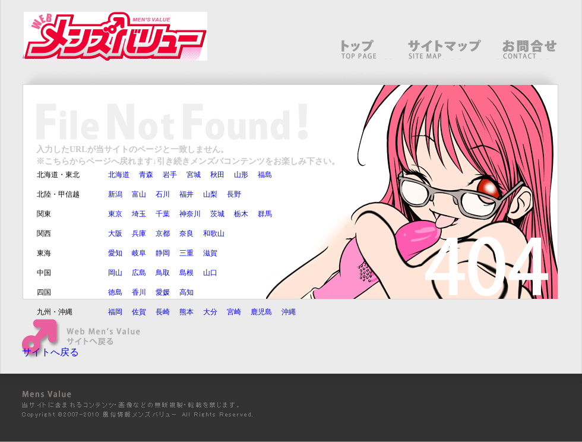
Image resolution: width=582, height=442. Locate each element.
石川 (163, 194)
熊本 (186, 312)
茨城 (217, 214)
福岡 (115, 312)
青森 (146, 175)
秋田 (217, 175)
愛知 (115, 253)
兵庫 (139, 233)
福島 (265, 175)
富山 (139, 194)
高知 (186, 292)
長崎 (163, 312)
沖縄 (288, 312)
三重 (186, 253)
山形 (241, 175)
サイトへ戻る (50, 352)
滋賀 (210, 253)
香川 (139, 292)
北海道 (118, 175)
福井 (186, 194)
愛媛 (163, 292)
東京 (115, 214)
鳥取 (163, 273)
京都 (163, 233)
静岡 (163, 253)
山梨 (210, 194)
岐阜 (139, 253)
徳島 (115, 292)
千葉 (163, 214)
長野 (234, 194)
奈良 (186, 233)
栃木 (241, 214)
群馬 (265, 214)
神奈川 (190, 214)
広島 (139, 273)
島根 (186, 273)
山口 (210, 273)
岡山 (115, 273)
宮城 (193, 175)
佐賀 (139, 312)
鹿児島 (261, 312)
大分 (210, 312)
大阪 (115, 233)
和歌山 (213, 233)
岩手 (170, 175)
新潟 (115, 194)
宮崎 (234, 312)
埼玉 (139, 214)
